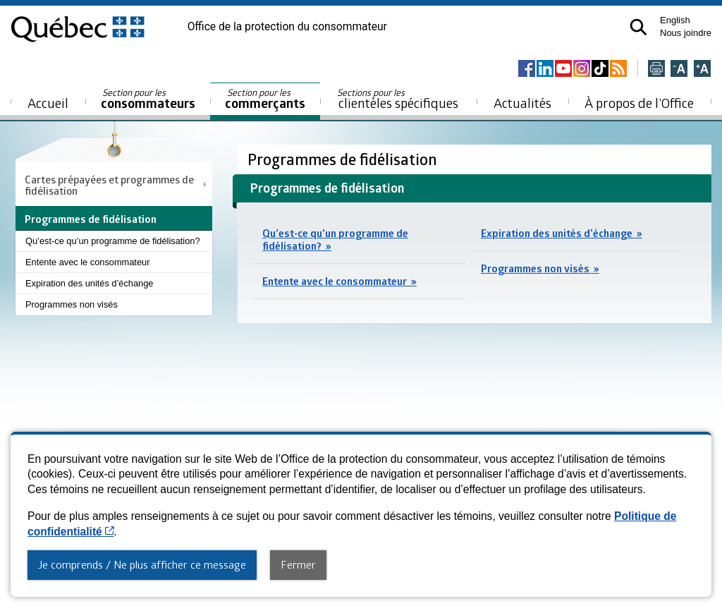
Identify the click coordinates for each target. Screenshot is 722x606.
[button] (638, 27)
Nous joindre (685, 33)
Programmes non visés (71, 304)
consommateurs (148, 99)
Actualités (522, 102)
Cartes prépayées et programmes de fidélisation (109, 185)
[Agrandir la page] (702, 69)
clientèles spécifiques (397, 98)
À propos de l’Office (639, 102)
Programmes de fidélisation (344, 159)
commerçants (265, 99)
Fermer (298, 564)
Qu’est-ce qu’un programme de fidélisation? (112, 241)
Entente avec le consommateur (87, 262)
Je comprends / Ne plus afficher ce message (142, 564)
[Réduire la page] (679, 69)
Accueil (47, 102)
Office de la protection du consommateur (287, 26)
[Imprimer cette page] (656, 69)
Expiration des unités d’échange (89, 283)
